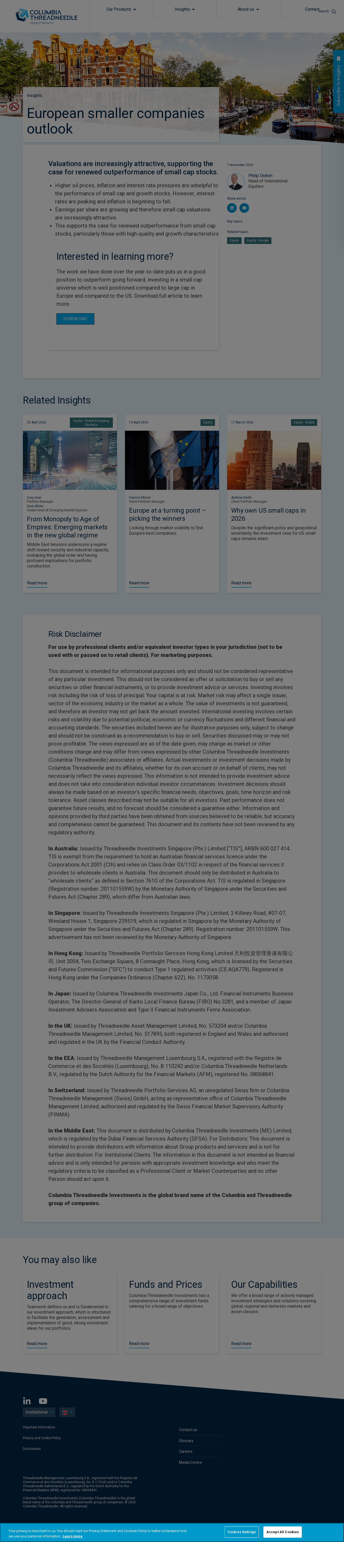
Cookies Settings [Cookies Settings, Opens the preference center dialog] (241, 1532)
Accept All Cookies (282, 1532)
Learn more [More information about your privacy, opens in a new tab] (73, 1536)
